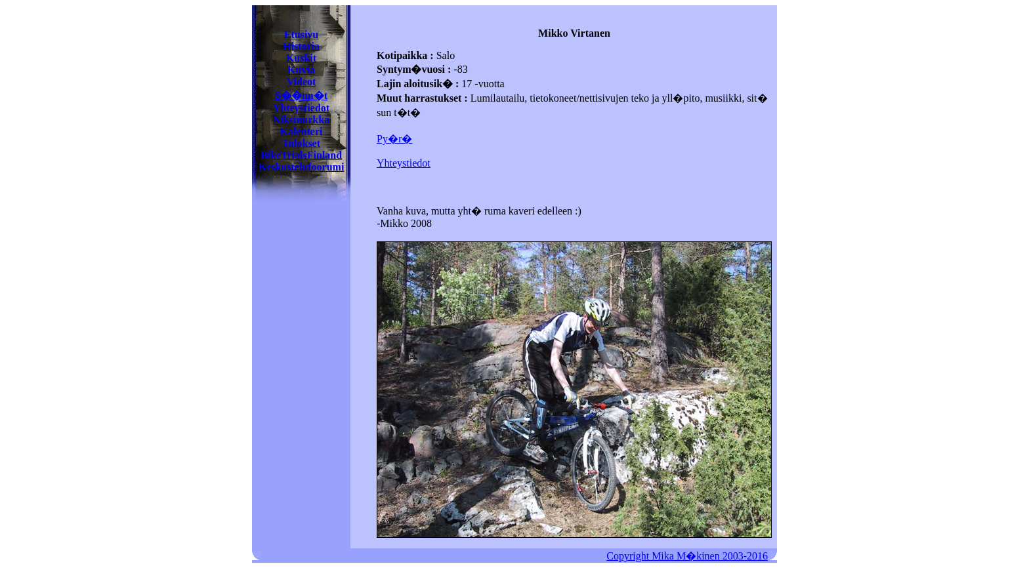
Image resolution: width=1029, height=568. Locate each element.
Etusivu (301, 34)
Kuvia (301, 69)
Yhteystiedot (301, 107)
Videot (301, 81)
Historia (301, 46)
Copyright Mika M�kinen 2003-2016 (687, 555)
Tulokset (301, 143)
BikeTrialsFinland (301, 155)
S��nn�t (301, 95)
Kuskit (301, 58)
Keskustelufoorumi (302, 166)
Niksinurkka (301, 119)
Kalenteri (301, 131)
